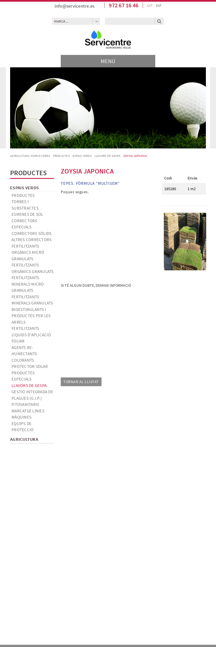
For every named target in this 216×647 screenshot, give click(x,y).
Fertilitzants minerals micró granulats (28, 284)
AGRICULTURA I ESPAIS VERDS (30, 156)
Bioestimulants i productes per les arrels (31, 316)
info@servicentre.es (75, 6)
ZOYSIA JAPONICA (135, 156)
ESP (158, 5)
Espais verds (82, 156)
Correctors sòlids (31, 233)
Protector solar (30, 366)
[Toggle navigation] (108, 61)
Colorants (23, 360)
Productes (61, 156)
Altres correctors (31, 239)
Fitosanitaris (25, 404)
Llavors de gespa (107, 156)
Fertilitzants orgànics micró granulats (28, 252)
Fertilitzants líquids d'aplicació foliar (31, 335)
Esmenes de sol (27, 214)
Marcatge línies (28, 410)
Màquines (22, 417)
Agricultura (24, 439)
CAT (149, 5)
